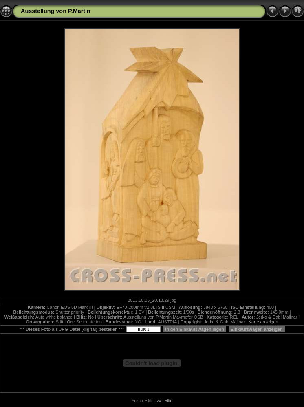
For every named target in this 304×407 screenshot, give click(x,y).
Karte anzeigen (263, 321)
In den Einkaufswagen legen (194, 329)
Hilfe (168, 400)
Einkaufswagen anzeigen (256, 329)
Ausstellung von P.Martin (55, 11)
